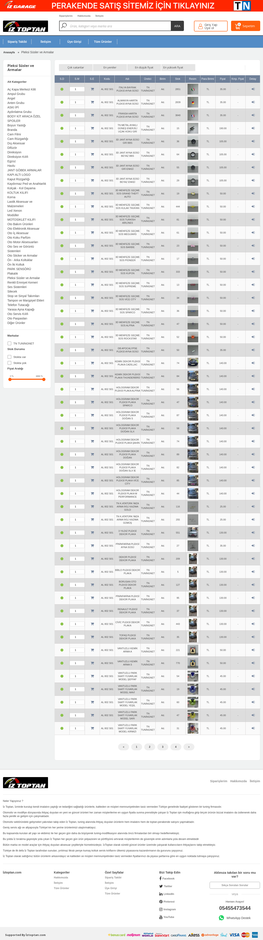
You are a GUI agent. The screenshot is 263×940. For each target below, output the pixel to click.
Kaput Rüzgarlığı (19, 179)
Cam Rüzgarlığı (18, 138)
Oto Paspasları (17, 318)
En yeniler (110, 67)
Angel (11, 98)
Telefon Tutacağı (19, 305)
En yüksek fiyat (173, 67)
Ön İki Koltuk (16, 264)
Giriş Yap (210, 24)
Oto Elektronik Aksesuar (23, 228)
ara (177, 26)
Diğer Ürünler (16, 323)
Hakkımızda (61, 877)
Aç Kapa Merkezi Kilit (22, 89)
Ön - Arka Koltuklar (20, 260)
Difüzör (12, 147)
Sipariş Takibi (113, 877)
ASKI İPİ (13, 107)
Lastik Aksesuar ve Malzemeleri (20, 204)
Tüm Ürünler (61, 888)
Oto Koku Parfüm (19, 237)
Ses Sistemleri (17, 287)
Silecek (12, 291)
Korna (11, 197)
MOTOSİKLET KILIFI (22, 219)
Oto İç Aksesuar (18, 233)
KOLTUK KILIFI (18, 192)
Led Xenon (15, 210)
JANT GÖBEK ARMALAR (25, 170)
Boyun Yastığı (17, 125)
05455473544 (235, 908)
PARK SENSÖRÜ (19, 269)
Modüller (13, 215)
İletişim (58, 882)
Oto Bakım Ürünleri (20, 224)
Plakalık (13, 273)
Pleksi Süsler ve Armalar (24, 278)
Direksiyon (14, 152)
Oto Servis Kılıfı (18, 314)
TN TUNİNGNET (24, 343)
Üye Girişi (111, 888)
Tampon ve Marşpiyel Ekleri (26, 300)
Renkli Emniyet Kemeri (23, 282)
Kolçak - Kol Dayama (22, 188)
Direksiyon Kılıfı (18, 156)
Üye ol (209, 28)
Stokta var (20, 357)
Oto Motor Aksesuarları (23, 242)
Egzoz (12, 161)
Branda (12, 130)
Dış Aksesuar (16, 143)
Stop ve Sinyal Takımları (24, 296)
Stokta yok (20, 363)
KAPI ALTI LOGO (19, 174)
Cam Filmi (14, 134)
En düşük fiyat (144, 67)
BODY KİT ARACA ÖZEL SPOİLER (24, 119)
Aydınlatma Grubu (20, 112)
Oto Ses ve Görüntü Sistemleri (21, 249)
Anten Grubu (16, 103)
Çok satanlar (76, 67)
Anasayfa (9, 52)
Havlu (11, 165)
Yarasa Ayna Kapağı (21, 309)
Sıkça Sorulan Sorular (234, 885)
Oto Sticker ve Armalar (23, 255)
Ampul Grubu (16, 94)
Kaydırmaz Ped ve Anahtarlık (27, 183)
